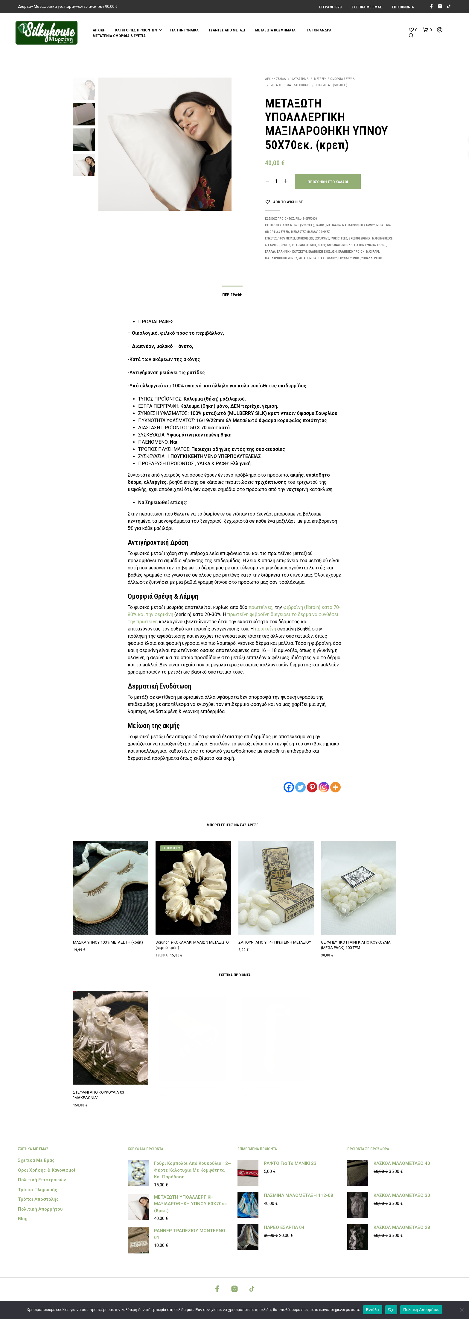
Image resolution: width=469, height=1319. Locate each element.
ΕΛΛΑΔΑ (270, 251)
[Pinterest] (312, 787)
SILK (313, 245)
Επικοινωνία (403, 7)
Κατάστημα (300, 79)
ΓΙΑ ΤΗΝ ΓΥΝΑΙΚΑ (184, 30)
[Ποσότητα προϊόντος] (276, 181)
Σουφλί (343, 258)
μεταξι (303, 258)
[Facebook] (289, 787)
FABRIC (335, 238)
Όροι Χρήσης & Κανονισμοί (46, 1170)
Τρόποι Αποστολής (38, 1199)
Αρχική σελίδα (275, 79)
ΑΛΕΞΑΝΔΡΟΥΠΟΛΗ (340, 245)
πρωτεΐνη (238, 614)
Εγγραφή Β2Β (330, 7)
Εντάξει (372, 1309)
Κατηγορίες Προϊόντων (136, 30)
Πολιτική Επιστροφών (42, 1179)
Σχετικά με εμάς (366, 7)
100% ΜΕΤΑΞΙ (286, 238)
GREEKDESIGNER (359, 238)
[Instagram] (324, 787)
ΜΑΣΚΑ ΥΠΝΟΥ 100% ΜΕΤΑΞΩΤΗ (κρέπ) (108, 940)
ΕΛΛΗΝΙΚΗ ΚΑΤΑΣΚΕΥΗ (292, 251)
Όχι (391, 1309)
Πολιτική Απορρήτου (40, 1209)
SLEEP (321, 245)
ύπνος (355, 258)
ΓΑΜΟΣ (320, 225)
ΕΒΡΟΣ (381, 245)
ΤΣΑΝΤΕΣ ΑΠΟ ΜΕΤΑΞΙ (226, 30)
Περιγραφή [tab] (232, 294)
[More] (335, 787)
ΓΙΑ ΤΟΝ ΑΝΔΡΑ (318, 30)
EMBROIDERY (304, 238)
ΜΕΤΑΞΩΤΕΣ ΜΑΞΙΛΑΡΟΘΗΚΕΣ (290, 85)
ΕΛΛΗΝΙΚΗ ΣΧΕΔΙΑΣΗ (322, 251)
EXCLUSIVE (322, 238)
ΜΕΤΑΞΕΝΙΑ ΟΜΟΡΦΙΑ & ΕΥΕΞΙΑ (119, 36)
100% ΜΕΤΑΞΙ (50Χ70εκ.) (331, 85)
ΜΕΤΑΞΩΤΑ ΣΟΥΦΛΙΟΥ (323, 258)
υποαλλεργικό (371, 258)
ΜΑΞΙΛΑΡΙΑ (333, 225)
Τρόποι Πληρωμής (37, 1189)
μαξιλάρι (372, 251)
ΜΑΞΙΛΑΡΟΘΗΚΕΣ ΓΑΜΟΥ (358, 225)
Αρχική (99, 30)
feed (344, 238)
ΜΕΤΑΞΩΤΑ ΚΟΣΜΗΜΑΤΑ (275, 30)
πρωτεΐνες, (261, 607)
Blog (23, 1218)
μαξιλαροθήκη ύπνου (281, 258)
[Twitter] (300, 787)
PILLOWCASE (300, 245)
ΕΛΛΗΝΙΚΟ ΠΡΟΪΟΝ (351, 251)
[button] (412, 30)
